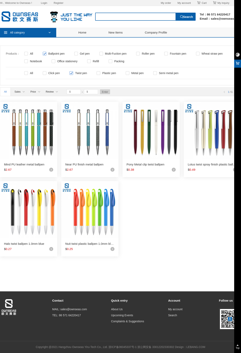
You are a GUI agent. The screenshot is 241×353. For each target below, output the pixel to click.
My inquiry (221, 2)
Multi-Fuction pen (116, 53)
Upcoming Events (122, 315)
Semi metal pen (168, 73)
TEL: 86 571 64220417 (66, 315)
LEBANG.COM (196, 347)
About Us (117, 309)
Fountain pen (178, 53)
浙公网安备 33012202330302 (155, 347)
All (31, 53)
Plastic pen (109, 73)
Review (52, 91)
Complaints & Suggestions (127, 321)
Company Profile (156, 32)
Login (44, 2)
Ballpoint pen (56, 53)
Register (58, 2)
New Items (115, 32)
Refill (96, 61)
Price (35, 91)
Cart (202, 2)
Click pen (54, 73)
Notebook (36, 61)
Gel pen (85, 53)
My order (166, 2)
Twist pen (81, 73)
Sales (19, 91)
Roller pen (148, 53)
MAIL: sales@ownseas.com (69, 309)
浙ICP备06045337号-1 (122, 347)
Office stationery (67, 61)
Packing (119, 61)
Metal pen (137, 73)
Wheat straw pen (212, 53)
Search (172, 315)
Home (82, 32)
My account (184, 2)
